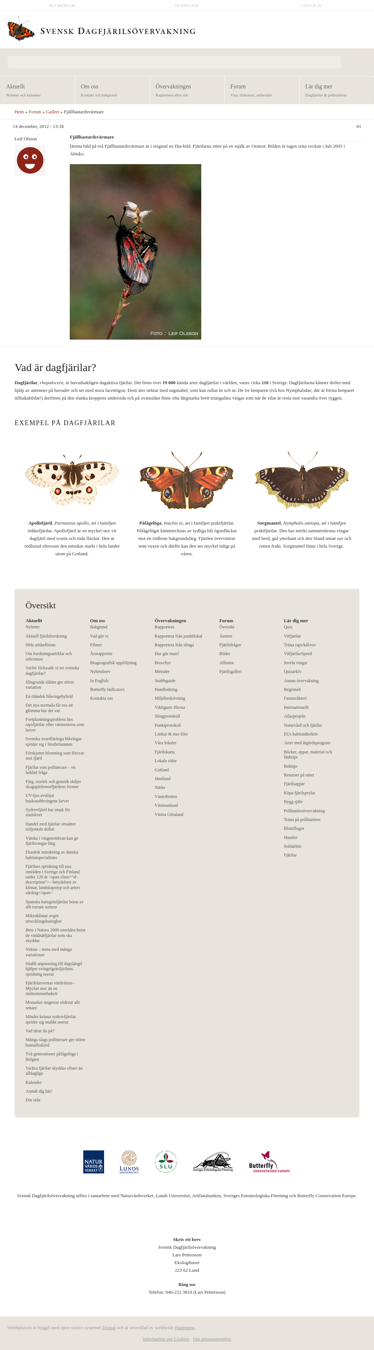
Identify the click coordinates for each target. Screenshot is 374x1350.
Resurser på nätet (299, 775)
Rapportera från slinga (174, 644)
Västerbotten (166, 796)
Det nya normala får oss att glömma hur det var (49, 708)
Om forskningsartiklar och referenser (49, 656)
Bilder (224, 653)
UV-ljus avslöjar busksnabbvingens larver (47, 798)
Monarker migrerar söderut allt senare (53, 1005)
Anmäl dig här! (39, 1091)
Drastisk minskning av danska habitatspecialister (52, 855)
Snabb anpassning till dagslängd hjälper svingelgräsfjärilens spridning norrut (54, 969)
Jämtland (163, 778)
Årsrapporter (101, 653)
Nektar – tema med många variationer (49, 952)
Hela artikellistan (41, 644)
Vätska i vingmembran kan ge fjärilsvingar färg (52, 841)
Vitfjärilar (292, 636)
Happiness (185, 1327)
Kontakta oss (101, 698)
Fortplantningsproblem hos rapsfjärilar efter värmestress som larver (55, 725)
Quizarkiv (292, 671)
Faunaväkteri (295, 698)
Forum (259, 90)
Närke (160, 787)
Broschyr (163, 662)
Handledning (166, 689)
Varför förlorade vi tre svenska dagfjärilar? (52, 670)
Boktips (290, 766)
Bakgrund (98, 626)
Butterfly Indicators (107, 689)
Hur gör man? (167, 653)
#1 (358, 126)
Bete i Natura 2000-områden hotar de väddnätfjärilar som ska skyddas (56, 935)
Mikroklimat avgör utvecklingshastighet (44, 918)
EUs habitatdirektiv (301, 734)
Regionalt (292, 689)
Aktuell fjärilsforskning (46, 636)
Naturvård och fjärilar (303, 725)
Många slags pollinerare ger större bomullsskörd (55, 1042)
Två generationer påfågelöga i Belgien (52, 1056)
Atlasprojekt (294, 716)
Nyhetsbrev (100, 671)
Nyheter (33, 626)
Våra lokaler (166, 742)
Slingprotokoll (167, 716)
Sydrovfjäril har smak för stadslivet (48, 812)
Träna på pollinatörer (302, 819)
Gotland (162, 769)
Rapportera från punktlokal (178, 636)
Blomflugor (294, 828)
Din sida (33, 1100)
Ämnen (225, 636)
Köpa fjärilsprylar (299, 792)
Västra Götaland (169, 814)
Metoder (162, 671)
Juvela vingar (295, 662)
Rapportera (164, 626)
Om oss (110, 90)
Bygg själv (293, 801)
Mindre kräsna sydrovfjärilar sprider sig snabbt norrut (51, 1019)
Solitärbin (292, 846)
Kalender (34, 1082)
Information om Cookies (166, 1339)
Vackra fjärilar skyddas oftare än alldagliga (54, 1071)
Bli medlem (62, 6)
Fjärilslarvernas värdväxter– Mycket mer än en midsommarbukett (50, 988)
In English (187, 6)
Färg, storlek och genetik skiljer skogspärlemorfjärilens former (53, 784)
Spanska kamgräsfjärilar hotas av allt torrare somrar (55, 904)
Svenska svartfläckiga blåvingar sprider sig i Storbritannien (53, 741)
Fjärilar (290, 855)
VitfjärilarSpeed (298, 653)
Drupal (108, 1327)
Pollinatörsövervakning (304, 810)
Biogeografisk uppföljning (113, 662)
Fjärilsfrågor (230, 644)
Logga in (312, 6)
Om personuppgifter (212, 1339)
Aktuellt (35, 90)
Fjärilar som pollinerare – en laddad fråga (51, 770)
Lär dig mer (334, 90)
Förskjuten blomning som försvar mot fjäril (55, 755)
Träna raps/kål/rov (300, 644)
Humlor (290, 837)
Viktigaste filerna (170, 707)
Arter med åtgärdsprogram (307, 742)
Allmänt (226, 662)
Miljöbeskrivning (170, 698)
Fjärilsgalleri (230, 671)
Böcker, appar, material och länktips (308, 754)
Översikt (226, 626)
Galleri (52, 111)
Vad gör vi (99, 636)
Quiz (288, 626)
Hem (19, 111)
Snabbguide (165, 680)
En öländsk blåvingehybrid (49, 696)
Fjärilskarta (165, 752)
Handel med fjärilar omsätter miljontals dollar (51, 826)
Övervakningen (185, 90)
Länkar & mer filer (171, 734)
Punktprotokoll (168, 725)
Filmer (96, 644)
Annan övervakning (301, 680)
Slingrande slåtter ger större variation (50, 685)
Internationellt (296, 707)
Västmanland (166, 805)
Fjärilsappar (294, 783)
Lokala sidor (166, 760)
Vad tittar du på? (40, 1030)
